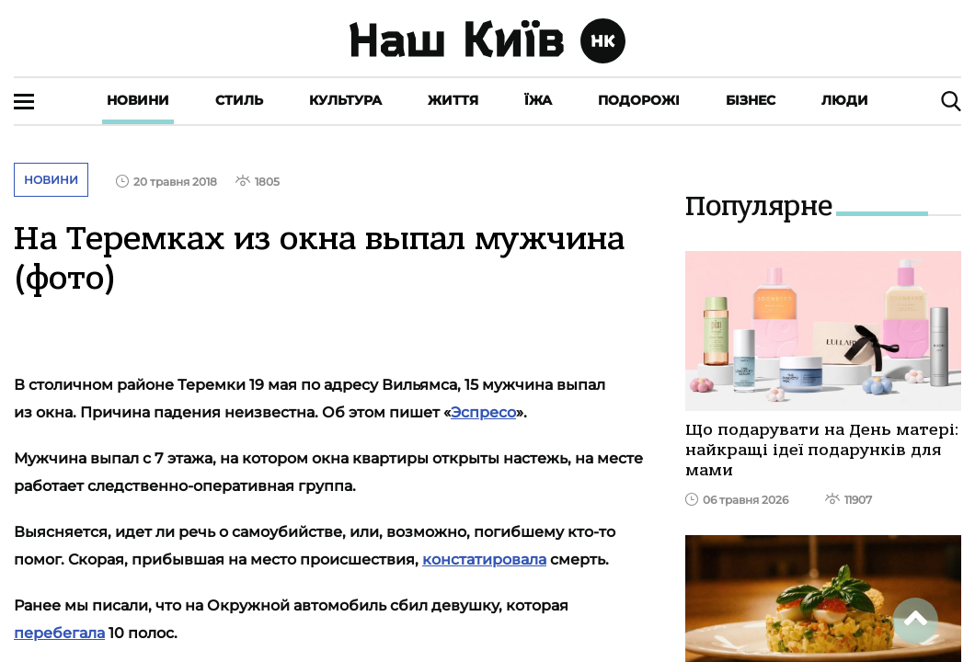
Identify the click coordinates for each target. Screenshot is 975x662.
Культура (345, 100)
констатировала (484, 559)
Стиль (239, 100)
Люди (844, 100)
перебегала (59, 633)
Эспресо (483, 412)
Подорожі (639, 100)
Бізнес (750, 100)
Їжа (538, 100)
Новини (138, 100)
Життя (453, 100)
